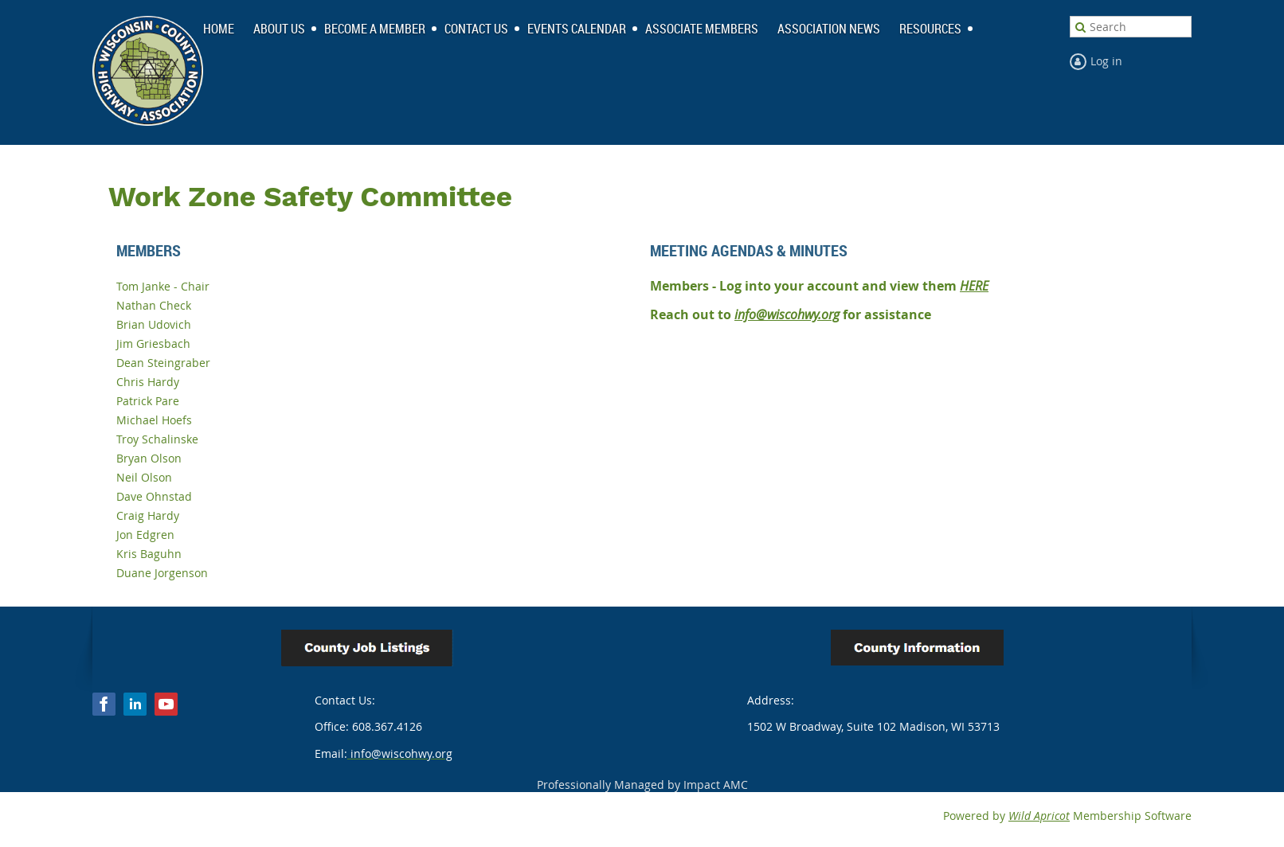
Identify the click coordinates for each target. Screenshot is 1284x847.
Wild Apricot (1039, 815)
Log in (1106, 60)
